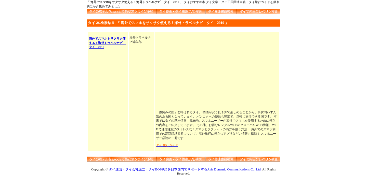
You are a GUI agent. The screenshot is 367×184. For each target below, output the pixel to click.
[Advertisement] (217, 71)
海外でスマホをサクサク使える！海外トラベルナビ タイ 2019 (107, 43)
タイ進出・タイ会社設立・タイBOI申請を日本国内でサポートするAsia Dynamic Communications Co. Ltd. (185, 169)
